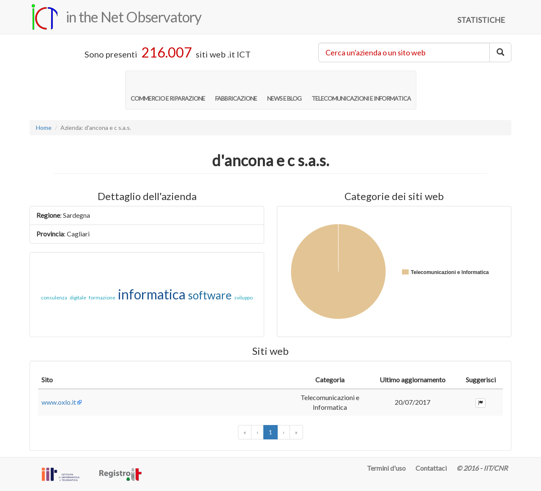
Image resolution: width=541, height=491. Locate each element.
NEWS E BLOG (284, 89)
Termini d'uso (386, 468)
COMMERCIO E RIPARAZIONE (168, 89)
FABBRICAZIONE (236, 89)
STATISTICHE (481, 20)
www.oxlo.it (58, 402)
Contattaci (431, 468)
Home (44, 127)
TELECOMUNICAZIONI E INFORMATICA (361, 89)
